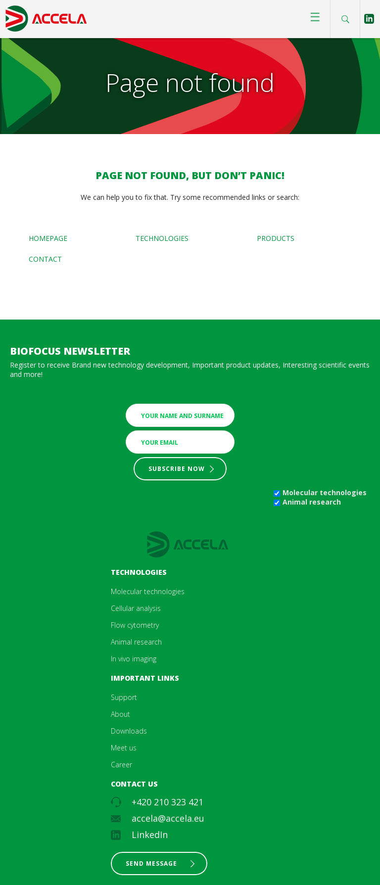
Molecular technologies (325, 492)
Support (124, 697)
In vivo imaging (133, 658)
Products (275, 238)
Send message (151, 863)
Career (121, 764)
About (120, 714)
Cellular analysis (136, 608)
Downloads (129, 731)
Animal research (312, 502)
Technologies (162, 238)
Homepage (48, 238)
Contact (45, 259)
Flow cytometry (135, 625)
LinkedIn (150, 834)
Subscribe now (176, 469)
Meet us (124, 747)
